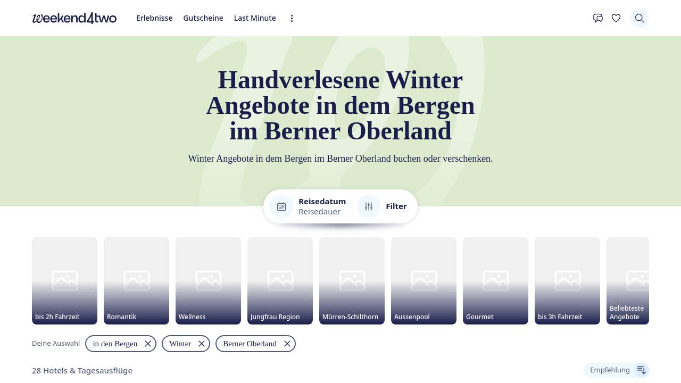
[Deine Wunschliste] (33, 122)
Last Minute (99, 109)
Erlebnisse (22, 109)
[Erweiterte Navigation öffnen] (123, 112)
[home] (340, 99)
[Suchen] (13, 137)
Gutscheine (59, 109)
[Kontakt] (13, 122)
